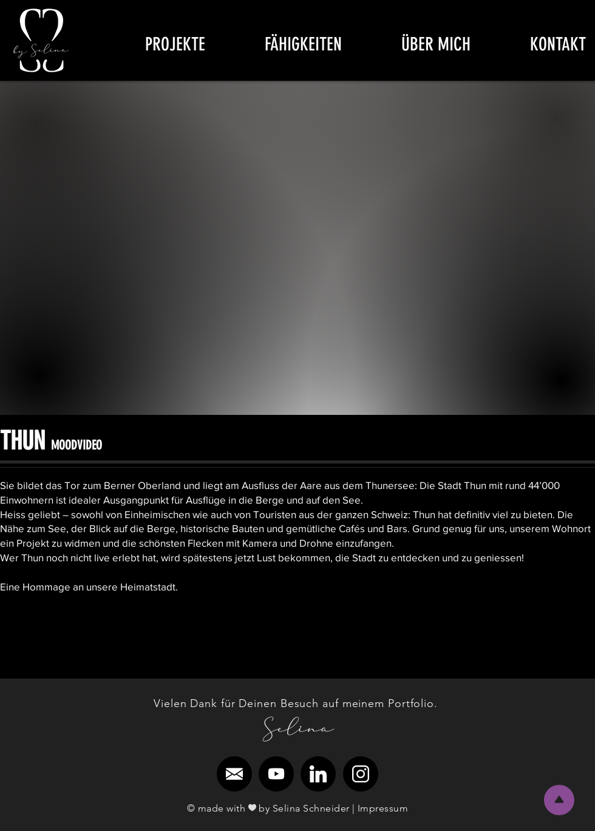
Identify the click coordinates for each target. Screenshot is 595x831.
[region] (41, 40)
